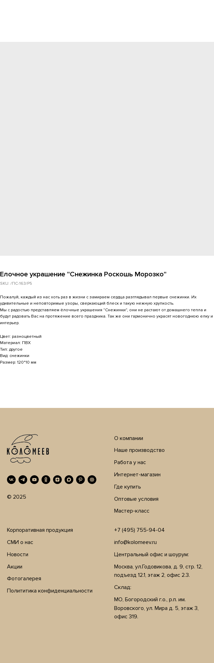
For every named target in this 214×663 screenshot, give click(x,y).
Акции (14, 566)
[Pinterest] (80, 479)
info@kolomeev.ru (135, 542)
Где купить (127, 486)
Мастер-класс (131, 510)
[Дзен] (57, 479)
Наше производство (139, 450)
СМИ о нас (20, 542)
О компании (128, 438)
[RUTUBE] (92, 479)
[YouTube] (34, 479)
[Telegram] (23, 479)
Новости (17, 554)
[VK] (11, 479)
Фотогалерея (24, 578)
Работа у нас (130, 462)
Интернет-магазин (137, 474)
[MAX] (69, 479)
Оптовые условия (136, 499)
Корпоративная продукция (40, 530)
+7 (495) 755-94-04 (139, 530)
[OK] (46, 479)
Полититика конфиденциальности (50, 590)
